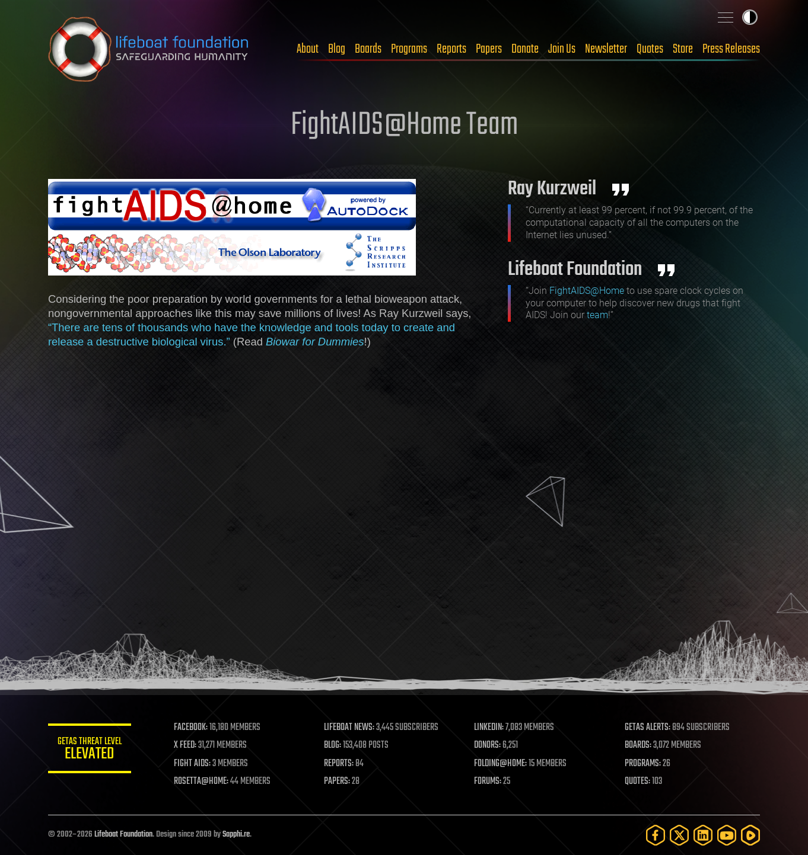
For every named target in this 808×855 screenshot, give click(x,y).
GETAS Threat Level (90, 750)
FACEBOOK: (191, 727)
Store (683, 49)
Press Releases (731, 49)
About (308, 49)
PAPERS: (337, 781)
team (597, 315)
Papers (489, 49)
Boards (368, 49)
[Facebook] (655, 835)
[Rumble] (750, 835)
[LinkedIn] (703, 835)
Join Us (561, 49)
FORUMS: (488, 781)
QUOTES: (637, 781)
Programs (409, 49)
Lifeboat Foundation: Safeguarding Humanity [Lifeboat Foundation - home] (149, 49)
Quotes (650, 49)
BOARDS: (638, 745)
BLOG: (332, 745)
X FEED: (185, 745)
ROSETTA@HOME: (201, 781)
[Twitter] (679, 835)
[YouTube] (726, 835)
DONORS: (488, 745)
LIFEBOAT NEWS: (349, 727)
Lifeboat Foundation (123, 834)
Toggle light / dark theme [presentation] (750, 17)
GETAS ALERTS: (647, 727)
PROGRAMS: (643, 763)
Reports (451, 49)
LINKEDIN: (489, 727)
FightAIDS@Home (586, 290)
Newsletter (606, 49)
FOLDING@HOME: (501, 763)
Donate (525, 49)
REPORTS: (339, 763)
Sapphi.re (236, 834)
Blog (336, 49)
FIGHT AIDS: (192, 763)
